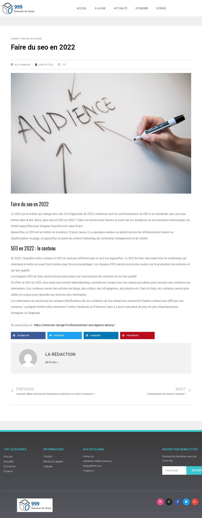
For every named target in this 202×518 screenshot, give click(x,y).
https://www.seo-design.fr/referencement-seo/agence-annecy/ (74, 329)
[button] (28, 339)
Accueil (82, 8)
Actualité (120, 8)
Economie (142, 8)
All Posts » (51, 366)
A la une (100, 8)
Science (161, 8)
